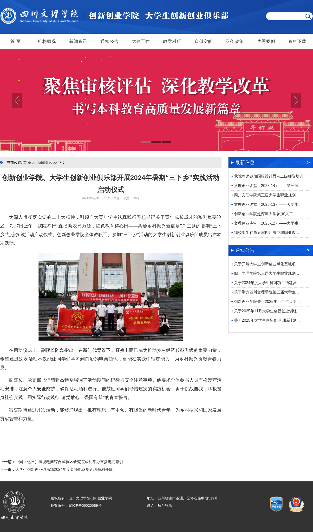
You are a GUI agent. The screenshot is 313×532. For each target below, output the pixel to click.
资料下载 (297, 41)
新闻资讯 (78, 41)
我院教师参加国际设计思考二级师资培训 (268, 176)
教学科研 (172, 41)
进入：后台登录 (159, 505)
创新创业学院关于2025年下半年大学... (267, 301)
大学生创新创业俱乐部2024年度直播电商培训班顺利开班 (64, 469)
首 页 (15, 41)
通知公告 (109, 41)
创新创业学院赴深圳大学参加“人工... (265, 214)
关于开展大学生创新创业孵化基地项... (266, 264)
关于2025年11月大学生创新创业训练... (267, 311)
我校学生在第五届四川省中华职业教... (266, 233)
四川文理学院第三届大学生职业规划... (266, 195)
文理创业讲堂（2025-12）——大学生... (267, 223)
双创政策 (235, 41)
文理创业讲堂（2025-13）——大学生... (267, 204)
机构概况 (47, 41)
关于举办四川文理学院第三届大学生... (266, 292)
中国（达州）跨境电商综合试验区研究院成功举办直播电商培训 (69, 462)
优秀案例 (266, 41)
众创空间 (203, 41)
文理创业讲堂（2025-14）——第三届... (267, 186)
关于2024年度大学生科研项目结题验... (267, 283)
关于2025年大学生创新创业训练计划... (267, 320)
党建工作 (141, 41)
